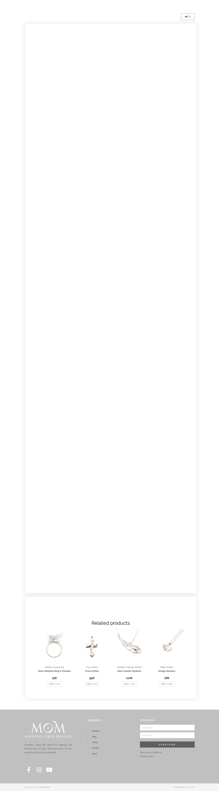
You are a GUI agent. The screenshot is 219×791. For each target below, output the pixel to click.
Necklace (138, 667)
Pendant (56, 667)
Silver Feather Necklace (129, 671)
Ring (62, 667)
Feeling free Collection (125, 667)
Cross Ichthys (92, 671)
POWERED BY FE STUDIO (184, 787)
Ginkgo (163, 667)
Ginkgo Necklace (166, 671)
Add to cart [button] (54, 684)
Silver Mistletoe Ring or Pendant (54, 671)
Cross (88, 667)
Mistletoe (48, 667)
